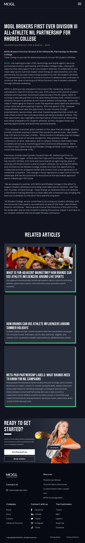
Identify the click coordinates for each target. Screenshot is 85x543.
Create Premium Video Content (56, 489)
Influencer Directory (14, 523)
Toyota (59, 510)
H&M (58, 514)
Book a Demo (19, 459)
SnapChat (60, 523)
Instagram (39, 523)
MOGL (7, 63)
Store (8, 514)
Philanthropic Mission (52, 480)
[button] (79, 4)
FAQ (45, 493)
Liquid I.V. (59, 518)
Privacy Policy (55, 537)
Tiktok (37, 527)
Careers (9, 518)
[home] (10, 4)
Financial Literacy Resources (55, 484)
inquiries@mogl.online (18, 490)
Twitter (38, 518)
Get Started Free (19, 452)
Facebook (39, 510)
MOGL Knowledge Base (53, 497)
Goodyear (60, 527)
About (8, 510)
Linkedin (38, 514)
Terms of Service (72, 537)
